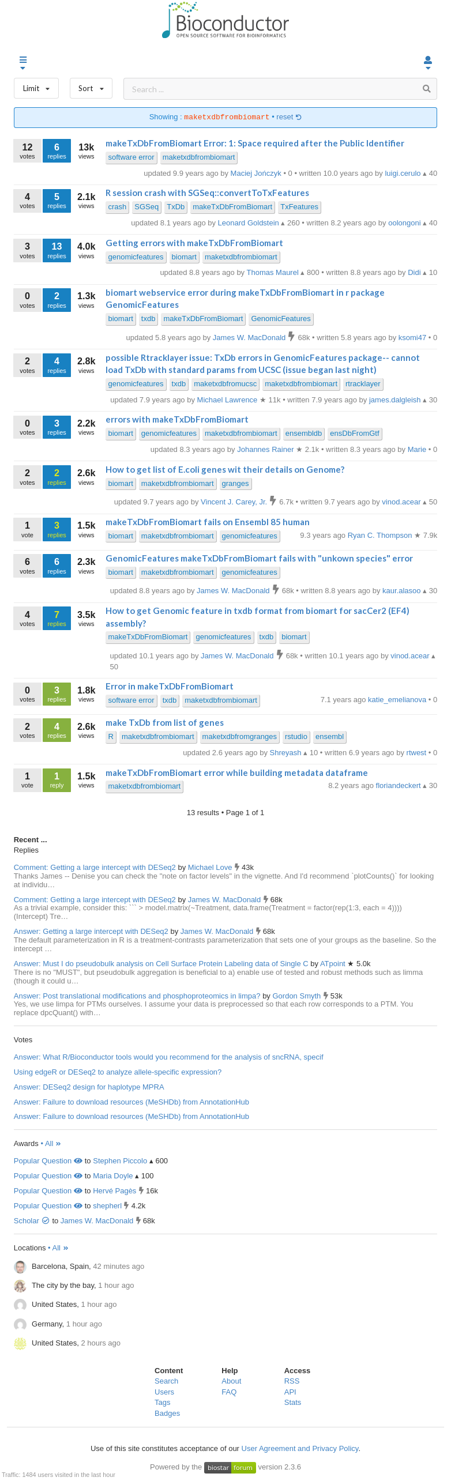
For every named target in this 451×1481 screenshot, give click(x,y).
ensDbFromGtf (354, 433)
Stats (293, 1402)
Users (164, 1392)
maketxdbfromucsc (225, 383)
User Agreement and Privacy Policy (300, 1448)
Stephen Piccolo (120, 1160)
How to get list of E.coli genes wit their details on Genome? (225, 469)
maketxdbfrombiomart (199, 157)
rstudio (296, 736)
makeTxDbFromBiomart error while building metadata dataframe (237, 772)
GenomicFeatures (280, 318)
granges (235, 483)
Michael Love (211, 867)
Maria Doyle (113, 1175)
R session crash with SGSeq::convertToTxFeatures (207, 192)
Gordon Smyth (297, 996)
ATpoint (333, 963)
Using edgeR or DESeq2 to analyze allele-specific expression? (118, 1072)
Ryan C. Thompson (381, 535)
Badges (167, 1413)
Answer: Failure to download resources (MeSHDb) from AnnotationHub (131, 1102)
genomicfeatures (135, 257)
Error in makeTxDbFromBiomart (170, 686)
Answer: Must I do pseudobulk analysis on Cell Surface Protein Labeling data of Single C (161, 963)
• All (51, 1143)
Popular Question (48, 1160)
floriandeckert (399, 785)
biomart (184, 257)
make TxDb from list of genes (165, 722)
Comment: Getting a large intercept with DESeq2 (95, 867)
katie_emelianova (398, 699)
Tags (162, 1402)
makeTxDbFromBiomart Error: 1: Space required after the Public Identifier (255, 143)
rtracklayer (363, 383)
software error (131, 157)
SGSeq (146, 206)
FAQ (228, 1392)
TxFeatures (299, 206)
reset (289, 117)
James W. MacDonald (225, 899)
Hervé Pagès (114, 1190)
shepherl (107, 1205)
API (290, 1392)
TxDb (176, 206)
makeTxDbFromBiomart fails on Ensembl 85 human (208, 522)
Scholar (32, 1220)
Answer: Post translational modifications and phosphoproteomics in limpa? (137, 996)
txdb (148, 318)
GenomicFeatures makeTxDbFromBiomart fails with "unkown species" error (259, 558)
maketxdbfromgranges (239, 736)
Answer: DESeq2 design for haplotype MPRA (89, 1087)
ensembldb (303, 433)
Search (166, 1381)
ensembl (329, 736)
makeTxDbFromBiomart (232, 206)
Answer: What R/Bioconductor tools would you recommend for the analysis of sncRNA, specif (169, 1057)
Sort (91, 85)
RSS (292, 1381)
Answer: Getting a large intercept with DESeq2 (91, 931)
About (231, 1381)
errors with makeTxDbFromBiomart (177, 419)
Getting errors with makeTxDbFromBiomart (194, 243)
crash (117, 206)
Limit (36, 85)
